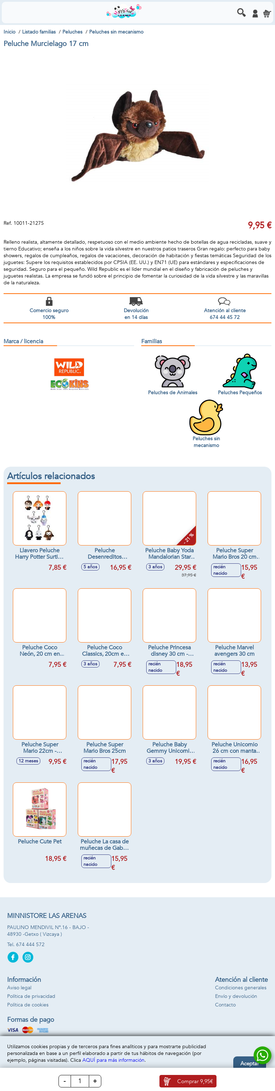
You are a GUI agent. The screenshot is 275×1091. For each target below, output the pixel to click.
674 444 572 (30, 944)
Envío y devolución (236, 996)
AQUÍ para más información (113, 1060)
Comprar (195, 1081)
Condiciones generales (240, 987)
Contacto (225, 1004)
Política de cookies (28, 1004)
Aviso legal (19, 987)
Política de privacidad (31, 996)
